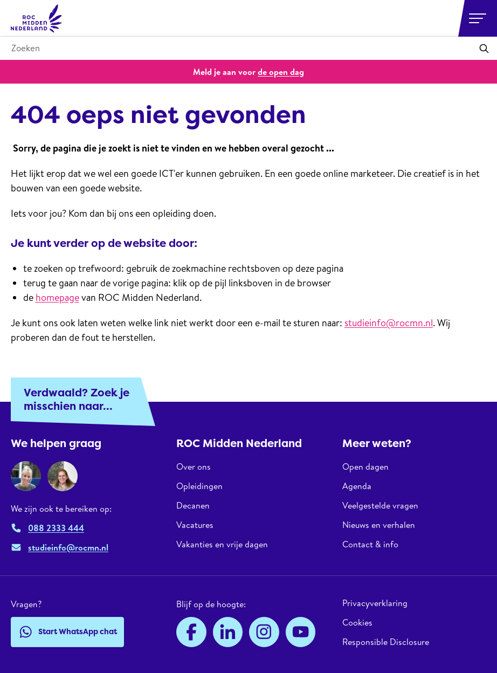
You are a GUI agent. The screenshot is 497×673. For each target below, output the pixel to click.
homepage (57, 297)
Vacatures (194, 525)
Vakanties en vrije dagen (222, 544)
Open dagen (365, 466)
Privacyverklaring (375, 603)
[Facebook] (191, 632)
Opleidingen (199, 486)
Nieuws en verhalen (378, 525)
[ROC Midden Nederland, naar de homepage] (37, 18)
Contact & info (370, 544)
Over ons (193, 466)
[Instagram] (264, 632)
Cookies (357, 622)
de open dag (281, 72)
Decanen (193, 505)
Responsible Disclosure (385, 642)
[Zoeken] (484, 48)
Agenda (356, 486)
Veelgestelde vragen (380, 505)
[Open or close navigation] (477, 18)
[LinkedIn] (228, 632)
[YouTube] (301, 632)
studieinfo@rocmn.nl (388, 322)
